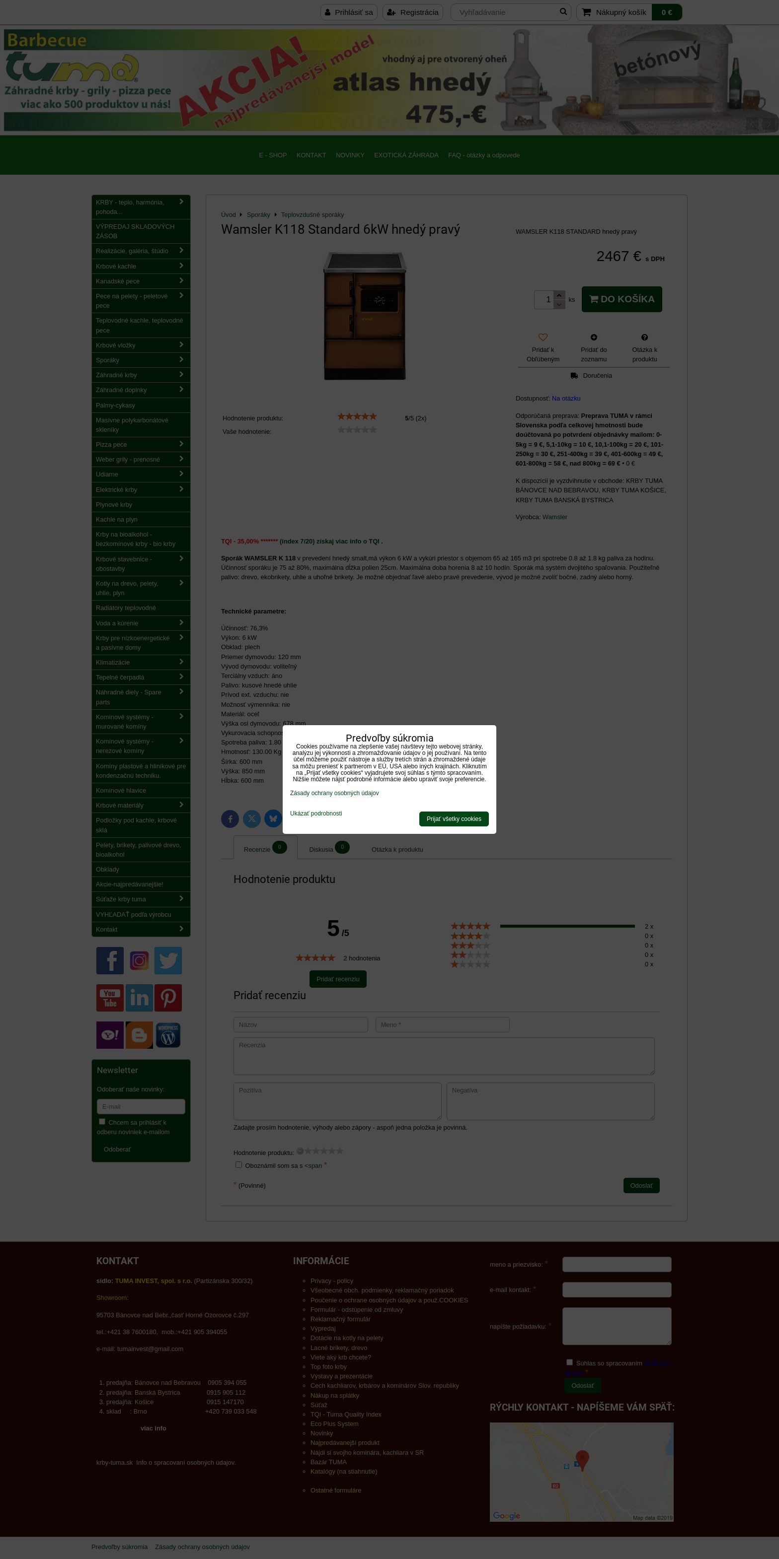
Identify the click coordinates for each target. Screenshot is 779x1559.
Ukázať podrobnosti (316, 814)
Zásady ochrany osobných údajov (334, 793)
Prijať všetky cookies (454, 818)
